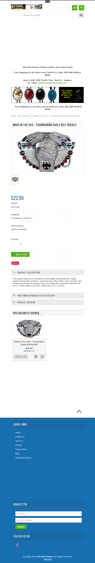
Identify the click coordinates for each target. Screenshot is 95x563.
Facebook (17, 545)
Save (16, 263)
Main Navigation (13, 15)
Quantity (15, 239)
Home (13, 116)
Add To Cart (20, 356)
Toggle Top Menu (47, 1)
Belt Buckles (25, 116)
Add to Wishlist (36, 356)
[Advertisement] (53, 41)
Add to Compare (42, 356)
